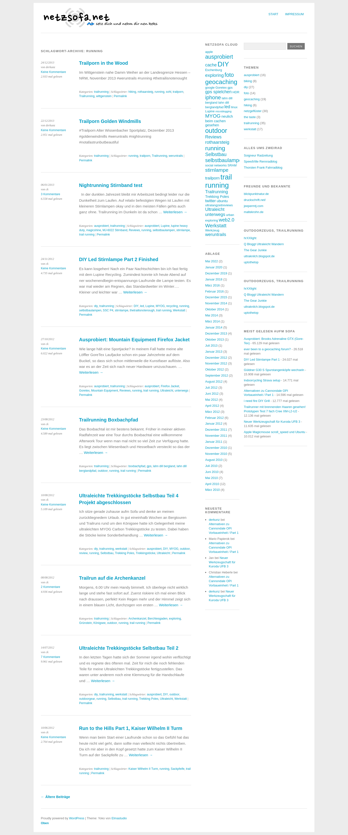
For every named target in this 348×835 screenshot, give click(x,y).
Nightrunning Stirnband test (110, 185)
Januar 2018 (213, 279)
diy (96, 306)
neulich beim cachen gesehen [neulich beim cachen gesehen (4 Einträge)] (219, 120)
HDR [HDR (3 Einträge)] (235, 92)
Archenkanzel (137, 618)
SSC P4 (108, 310)
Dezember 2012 (216, 357)
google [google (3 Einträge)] (210, 87)
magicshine (93, 230)
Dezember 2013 (216, 333)
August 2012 (214, 381)
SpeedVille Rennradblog (260, 161)
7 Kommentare (50, 657)
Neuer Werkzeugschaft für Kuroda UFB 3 (222, 562)
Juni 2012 (212, 393)
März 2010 (212, 490)
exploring (175, 618)
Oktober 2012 (214, 369)
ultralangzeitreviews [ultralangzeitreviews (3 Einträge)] (219, 205)
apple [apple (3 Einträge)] (209, 52)
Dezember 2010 (216, 448)
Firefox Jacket (170, 386)
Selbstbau (106, 553)
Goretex (84, 390)
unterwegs (181, 390)
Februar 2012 (214, 418)
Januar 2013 (213, 351)
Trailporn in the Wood (103, 63)
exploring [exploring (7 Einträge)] (214, 75)
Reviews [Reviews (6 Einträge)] (213, 137)
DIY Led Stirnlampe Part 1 (262, 359)
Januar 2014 (213, 327)
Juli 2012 (211, 387)
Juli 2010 (211, 466)
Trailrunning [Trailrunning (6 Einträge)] (216, 191)
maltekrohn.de (253, 212)
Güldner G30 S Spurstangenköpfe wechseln (274, 370)
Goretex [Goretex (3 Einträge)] (221, 87)
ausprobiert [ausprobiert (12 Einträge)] (219, 57)
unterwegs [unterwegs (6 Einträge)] (215, 214)
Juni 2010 (212, 472)
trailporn (178, 91)
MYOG (160, 306)
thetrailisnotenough (142, 310)
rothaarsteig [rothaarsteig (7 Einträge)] (217, 142)
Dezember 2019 (216, 273)
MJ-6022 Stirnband (114, 230)
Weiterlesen (175, 212)
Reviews (134, 230)
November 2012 (216, 363)
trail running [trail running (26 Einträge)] (218, 181)
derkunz (214, 519)
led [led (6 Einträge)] (227, 106)
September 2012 (216, 375)
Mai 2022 (211, 261)
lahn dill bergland (164, 466)
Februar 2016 (214, 291)
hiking (132, 91)
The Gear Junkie (255, 250)
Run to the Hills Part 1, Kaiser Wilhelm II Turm (130, 728)
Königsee (99, 623)
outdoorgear (87, 698)
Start (273, 14)
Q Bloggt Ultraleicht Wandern (264, 244)
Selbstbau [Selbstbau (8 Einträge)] (215, 154)
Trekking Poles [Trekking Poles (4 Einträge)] (217, 196)
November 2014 (216, 303)
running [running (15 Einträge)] (215, 148)
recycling (172, 306)
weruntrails (176, 155)
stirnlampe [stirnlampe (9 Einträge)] (216, 170)
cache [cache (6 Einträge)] (211, 65)
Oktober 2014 (214, 309)
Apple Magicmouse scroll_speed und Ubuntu (274, 432)
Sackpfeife (178, 769)
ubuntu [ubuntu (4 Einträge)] (222, 201)
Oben (45, 823)
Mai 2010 (211, 478)
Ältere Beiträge (55, 797)
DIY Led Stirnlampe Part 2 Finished (118, 259)
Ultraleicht (166, 390)
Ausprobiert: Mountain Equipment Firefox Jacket (134, 339)
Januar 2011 (213, 441)
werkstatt (121, 548)
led (142, 306)
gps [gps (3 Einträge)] (229, 87)
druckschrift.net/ (255, 200)
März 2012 (212, 412)
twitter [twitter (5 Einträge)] (210, 201)
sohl (168, 91)
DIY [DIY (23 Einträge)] (223, 64)
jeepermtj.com (253, 206)
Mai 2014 (211, 315)
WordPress (76, 818)
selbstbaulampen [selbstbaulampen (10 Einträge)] (225, 160)
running (160, 91)
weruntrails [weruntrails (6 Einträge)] (215, 234)
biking (248, 81)
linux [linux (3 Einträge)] (234, 107)
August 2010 (214, 460)
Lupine (165, 226)
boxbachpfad (137, 466)
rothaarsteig (145, 91)
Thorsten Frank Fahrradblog (263, 167)
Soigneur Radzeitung (258, 155)
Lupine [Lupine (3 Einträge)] (210, 111)
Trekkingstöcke (145, 553)
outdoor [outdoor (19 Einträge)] (216, 130)
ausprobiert (101, 226)
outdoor (103, 470)
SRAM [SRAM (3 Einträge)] (232, 165)
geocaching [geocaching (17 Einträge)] (221, 82)
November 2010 (216, 454)
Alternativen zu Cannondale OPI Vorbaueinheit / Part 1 (224, 528)
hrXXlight (250, 238)
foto (246, 93)
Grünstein (85, 623)
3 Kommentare (50, 194)
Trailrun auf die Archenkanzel (112, 578)
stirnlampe (183, 230)
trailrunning (101, 91)
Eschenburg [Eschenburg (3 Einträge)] (213, 70)
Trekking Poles (124, 553)
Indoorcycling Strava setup (262, 380)
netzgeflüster (252, 111)
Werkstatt (179, 310)
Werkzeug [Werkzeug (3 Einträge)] (212, 230)
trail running (87, 234)
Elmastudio (119, 818)
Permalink (120, 96)
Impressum (294, 14)
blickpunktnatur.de (256, 194)
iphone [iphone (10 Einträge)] (213, 97)
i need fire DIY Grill (257, 401)
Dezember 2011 (216, 429)
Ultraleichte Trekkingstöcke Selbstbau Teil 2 (128, 648)
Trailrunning (87, 96)
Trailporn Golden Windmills (110, 121)
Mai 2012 (211, 399)
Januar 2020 (213, 267)
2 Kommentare (50, 587)
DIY (136, 306)
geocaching (252, 99)
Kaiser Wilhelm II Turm (143, 769)
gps (149, 466)
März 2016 (212, 285)
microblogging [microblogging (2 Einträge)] (224, 111)
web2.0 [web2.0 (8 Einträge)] (226, 219)
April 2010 (212, 484)
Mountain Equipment (104, 390)
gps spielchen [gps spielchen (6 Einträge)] (218, 91)
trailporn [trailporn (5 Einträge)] (212, 178)
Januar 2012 (213, 423)
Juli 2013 (211, 345)
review (83, 553)
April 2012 (212, 405)
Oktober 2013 (214, 339)
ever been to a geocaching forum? (267, 349)
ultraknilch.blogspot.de (259, 256)
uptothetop (251, 262)
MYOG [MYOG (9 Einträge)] (213, 116)
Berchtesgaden (157, 618)
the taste (250, 117)
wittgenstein (103, 96)
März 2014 (212, 321)
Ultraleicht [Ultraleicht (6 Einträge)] (215, 209)
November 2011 (216, 435)
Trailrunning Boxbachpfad (108, 419)
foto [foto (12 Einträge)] (229, 75)
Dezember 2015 (216, 297)
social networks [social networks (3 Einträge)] (216, 165)
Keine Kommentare (53, 72)
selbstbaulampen (164, 230)
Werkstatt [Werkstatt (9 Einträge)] (215, 225)
